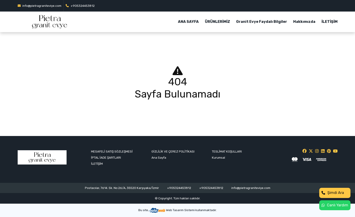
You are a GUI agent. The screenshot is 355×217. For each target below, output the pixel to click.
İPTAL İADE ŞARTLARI (106, 157)
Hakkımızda (304, 21)
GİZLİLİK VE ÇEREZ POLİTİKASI (172, 151)
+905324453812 (80, 5)
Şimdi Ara (332, 193)
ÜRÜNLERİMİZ (217, 21)
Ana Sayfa (158, 157)
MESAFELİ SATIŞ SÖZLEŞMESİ (112, 151)
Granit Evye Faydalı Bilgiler (261, 21)
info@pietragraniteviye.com (40, 5)
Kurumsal (218, 157)
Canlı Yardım (334, 205)
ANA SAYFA (188, 21)
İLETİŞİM (329, 21)
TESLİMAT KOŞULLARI (227, 151)
